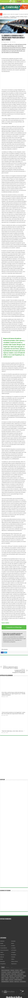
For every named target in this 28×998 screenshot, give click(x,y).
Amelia (1, 943)
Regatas (6, 979)
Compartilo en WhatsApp (14, 627)
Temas (2, 967)
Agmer (21, 970)
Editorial (2, 956)
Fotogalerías (3, 963)
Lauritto (17, 977)
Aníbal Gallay (14, 974)
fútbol (3, 979)
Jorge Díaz (11, 975)
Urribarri (7, 977)
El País (1, 959)
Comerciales (2, 945)
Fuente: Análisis (5, 622)
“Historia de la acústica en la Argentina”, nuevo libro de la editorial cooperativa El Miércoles (13, 713)
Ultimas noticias (14, 961)
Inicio (1, 16)
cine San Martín (23, 981)
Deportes (2, 954)
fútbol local (17, 981)
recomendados (20, 974)
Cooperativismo (3, 947)
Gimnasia (12, 970)
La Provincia (13, 950)
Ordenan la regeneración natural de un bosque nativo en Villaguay (10, 667)
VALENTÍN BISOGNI (5, 981)
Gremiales (13, 941)
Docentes (22, 977)
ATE (7, 975)
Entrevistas (2, 961)
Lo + (12, 967)
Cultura (1, 952)
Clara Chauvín (12, 977)
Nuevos (7, 967)
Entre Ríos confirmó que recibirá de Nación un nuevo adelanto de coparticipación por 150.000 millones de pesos (13, 694)
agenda (3, 974)
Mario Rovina (7, 974)
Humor (12, 943)
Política (12, 959)
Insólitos (13, 945)
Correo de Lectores (4, 950)
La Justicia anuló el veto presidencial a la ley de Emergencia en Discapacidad (17, 671)
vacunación (23, 972)
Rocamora (9, 972)
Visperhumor (14, 963)
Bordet (24, 975)
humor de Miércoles (18, 975)
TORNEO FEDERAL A (18, 979)
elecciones (11, 979)
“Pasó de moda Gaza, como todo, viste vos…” (13, 731)
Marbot (3, 977)
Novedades (6, 16)
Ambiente (2, 941)
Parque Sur (4, 975)
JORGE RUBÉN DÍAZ (15, 972)
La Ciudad (13, 947)
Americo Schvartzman (5, 970)
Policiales (13, 956)
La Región (13, 952)
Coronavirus (4, 972)
